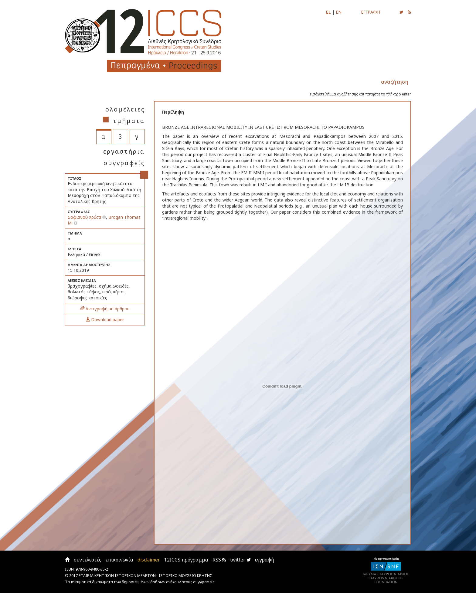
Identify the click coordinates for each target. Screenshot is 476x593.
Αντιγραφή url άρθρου (105, 308)
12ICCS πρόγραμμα (186, 560)
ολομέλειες (125, 109)
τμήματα (129, 121)
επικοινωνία (119, 560)
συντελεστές (87, 560)
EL (328, 12)
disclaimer (149, 560)
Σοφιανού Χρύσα (85, 217)
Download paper (105, 319)
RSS (219, 560)
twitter (240, 560)
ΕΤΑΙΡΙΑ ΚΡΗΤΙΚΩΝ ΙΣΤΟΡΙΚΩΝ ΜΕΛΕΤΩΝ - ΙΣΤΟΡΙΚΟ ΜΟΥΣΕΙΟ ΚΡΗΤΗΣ (145, 575)
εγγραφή (264, 560)
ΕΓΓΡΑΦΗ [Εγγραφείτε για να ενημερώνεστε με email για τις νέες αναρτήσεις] (370, 12)
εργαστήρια (124, 151)
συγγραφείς (124, 163)
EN (339, 12)
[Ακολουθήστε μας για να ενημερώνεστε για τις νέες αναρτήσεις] (401, 12)
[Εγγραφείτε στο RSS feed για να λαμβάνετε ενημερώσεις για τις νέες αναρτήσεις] (409, 12)
